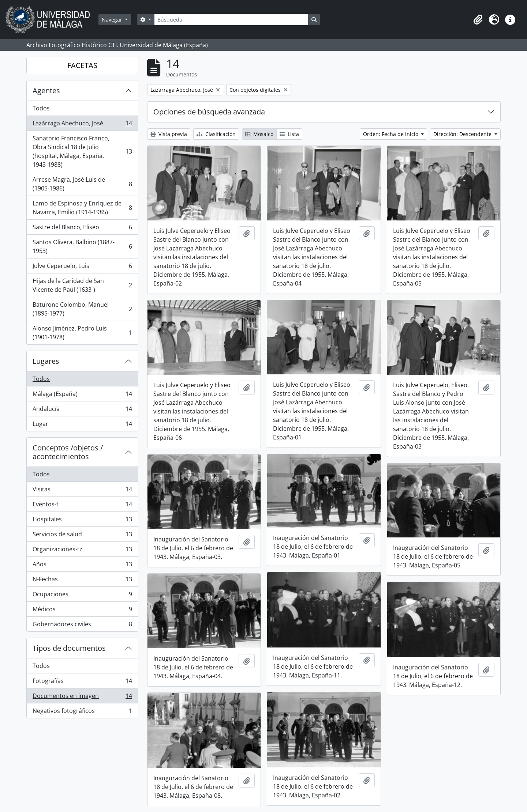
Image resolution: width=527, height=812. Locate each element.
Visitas (82, 491)
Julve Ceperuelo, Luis (82, 267)
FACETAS (82, 65)
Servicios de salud (82, 536)
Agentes (46, 90)
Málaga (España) (82, 395)
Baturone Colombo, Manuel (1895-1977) (82, 309)
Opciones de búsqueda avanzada (209, 112)
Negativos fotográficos (82, 712)
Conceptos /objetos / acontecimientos (68, 452)
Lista (289, 134)
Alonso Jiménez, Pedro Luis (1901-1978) (82, 332)
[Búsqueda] (231, 19)
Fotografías (82, 682)
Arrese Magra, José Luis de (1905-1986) (82, 183)
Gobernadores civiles (82, 625)
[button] (478, 20)
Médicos (82, 611)
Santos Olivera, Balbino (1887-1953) (82, 246)
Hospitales (82, 521)
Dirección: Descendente (463, 134)
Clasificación (216, 134)
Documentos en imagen (82, 697)
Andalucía (82, 410)
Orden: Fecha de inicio (391, 134)
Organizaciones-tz (82, 551)
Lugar (82, 425)
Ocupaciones (82, 596)
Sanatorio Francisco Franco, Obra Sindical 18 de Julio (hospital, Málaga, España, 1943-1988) (82, 151)
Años (82, 566)
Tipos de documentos (69, 648)
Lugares (46, 361)
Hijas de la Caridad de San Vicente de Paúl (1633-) (82, 285)
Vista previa (168, 134)
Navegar (113, 19)
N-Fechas (82, 581)
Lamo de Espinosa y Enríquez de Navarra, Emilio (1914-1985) (82, 207)
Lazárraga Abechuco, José (82, 125)
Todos (41, 108)
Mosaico (259, 134)
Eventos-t (82, 506)
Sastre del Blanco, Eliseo (82, 229)
